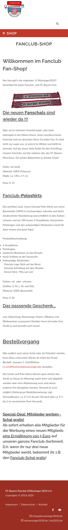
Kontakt (43, 504)
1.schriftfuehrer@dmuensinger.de (21, 366)
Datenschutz (28, 504)
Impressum (11, 504)
